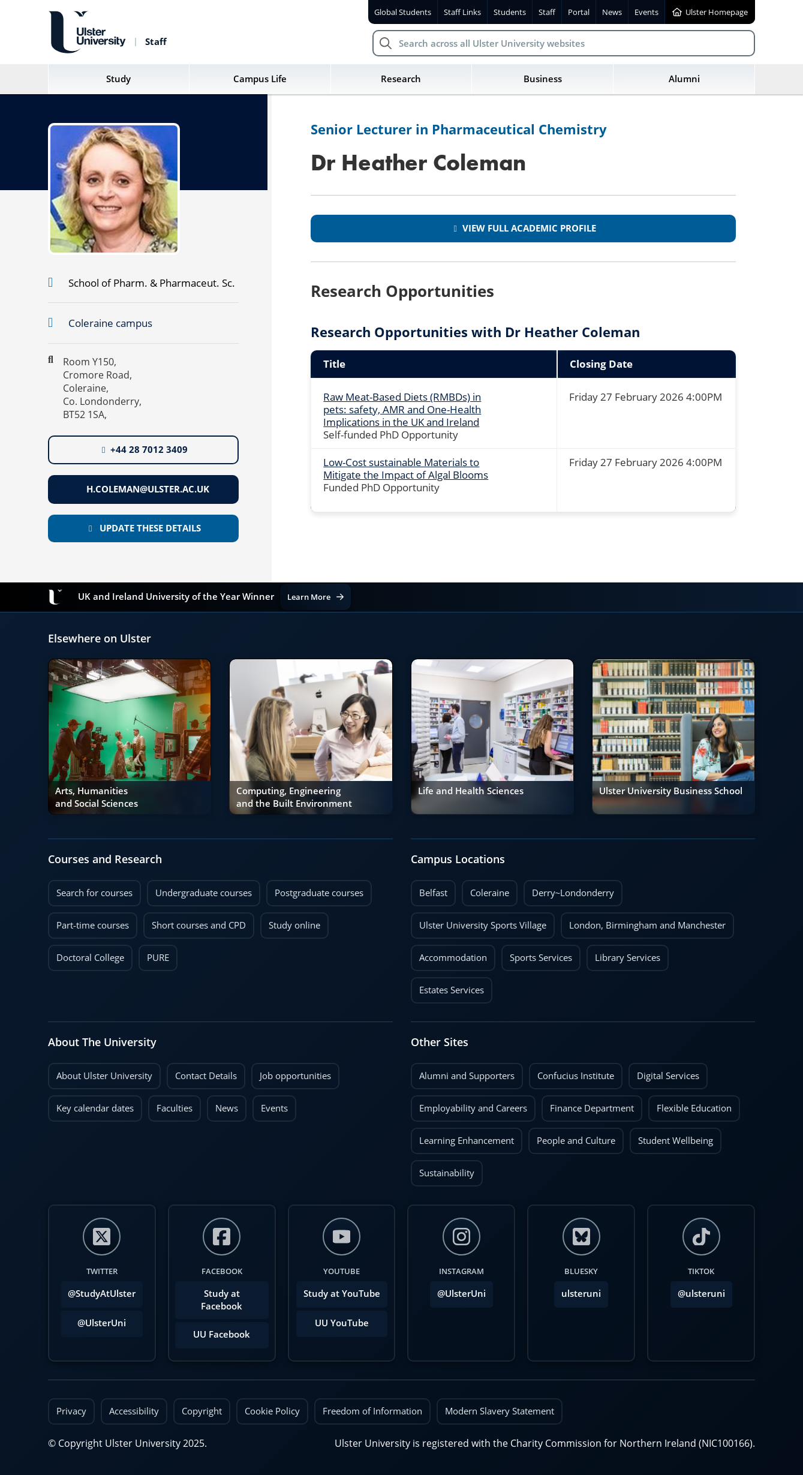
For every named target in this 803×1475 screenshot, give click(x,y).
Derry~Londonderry (573, 893)
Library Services (627, 957)
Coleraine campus (110, 323)
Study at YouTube (341, 1293)
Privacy (71, 1411)
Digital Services (668, 1076)
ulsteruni (581, 1293)
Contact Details (206, 1076)
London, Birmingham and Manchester (647, 925)
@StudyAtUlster (102, 1293)
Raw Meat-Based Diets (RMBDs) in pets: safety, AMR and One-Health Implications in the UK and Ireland (402, 409)
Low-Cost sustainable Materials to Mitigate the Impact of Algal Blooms (405, 468)
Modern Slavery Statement (499, 1411)
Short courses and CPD (194, 922)
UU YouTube (342, 1323)
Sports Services (541, 957)
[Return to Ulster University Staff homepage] (107, 32)
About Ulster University (104, 1076)
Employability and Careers (473, 1108)
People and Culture (576, 1140)
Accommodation (453, 957)
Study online (294, 925)
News (222, 1104)
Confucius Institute (575, 1076)
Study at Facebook (221, 1299)
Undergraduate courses (203, 893)
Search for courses (94, 893)
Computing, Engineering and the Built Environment (294, 797)
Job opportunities (295, 1076)
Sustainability (442, 1169)
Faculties (175, 1108)
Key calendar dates (95, 1108)
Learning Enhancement (466, 1140)
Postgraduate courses (319, 893)
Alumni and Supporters (467, 1076)
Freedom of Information (372, 1411)
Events (270, 1104)
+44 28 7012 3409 (145, 449)
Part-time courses (92, 925)
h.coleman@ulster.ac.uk (146, 489)
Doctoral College (90, 957)
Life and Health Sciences (471, 791)
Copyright (202, 1411)
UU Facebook (221, 1334)
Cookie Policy (272, 1411)
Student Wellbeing (675, 1140)
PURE (158, 957)
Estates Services (451, 990)
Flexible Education (694, 1108)
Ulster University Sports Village (482, 925)
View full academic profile (524, 228)
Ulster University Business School (670, 791)
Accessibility (134, 1411)
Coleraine (489, 893)
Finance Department (592, 1108)
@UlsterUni (93, 1320)
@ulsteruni (697, 1290)
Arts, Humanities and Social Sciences (96, 797)
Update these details (145, 528)
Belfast (433, 893)
